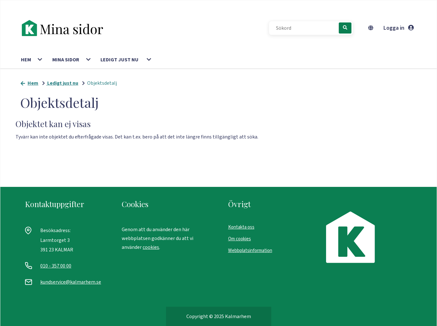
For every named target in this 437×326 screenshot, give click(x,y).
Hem (26, 59)
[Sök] (345, 28)
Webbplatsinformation (250, 250)
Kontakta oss (241, 227)
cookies (151, 247)
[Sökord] (307, 28)
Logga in (398, 28)
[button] (40, 60)
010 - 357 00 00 (55, 265)
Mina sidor (65, 59)
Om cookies (239, 239)
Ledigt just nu (119, 59)
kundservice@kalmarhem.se (70, 282)
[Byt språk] (372, 28)
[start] (65, 28)
